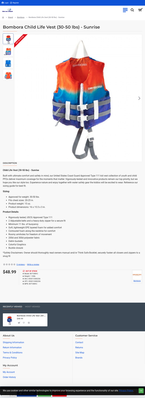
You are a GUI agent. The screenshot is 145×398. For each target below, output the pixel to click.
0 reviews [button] (21, 264)
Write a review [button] (33, 264)
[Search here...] (132, 10)
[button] (139, 98)
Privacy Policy (126, 390)
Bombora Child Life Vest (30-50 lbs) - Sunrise (31, 316)
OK (141, 391)
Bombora (20, 17)
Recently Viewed (12, 306)
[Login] (5, 3)
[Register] (14, 3)
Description (10, 163)
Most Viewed (32, 306)
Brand (10, 17)
